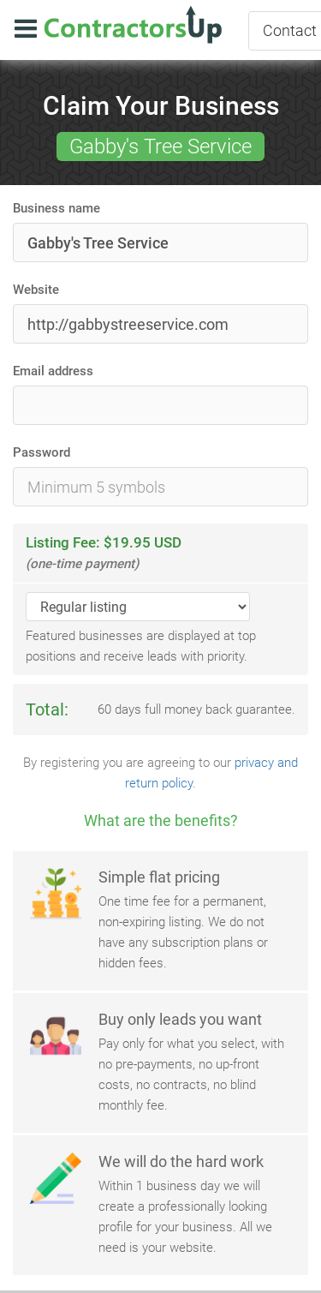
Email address (53, 371)
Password (41, 452)
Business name (56, 208)
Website (36, 289)
